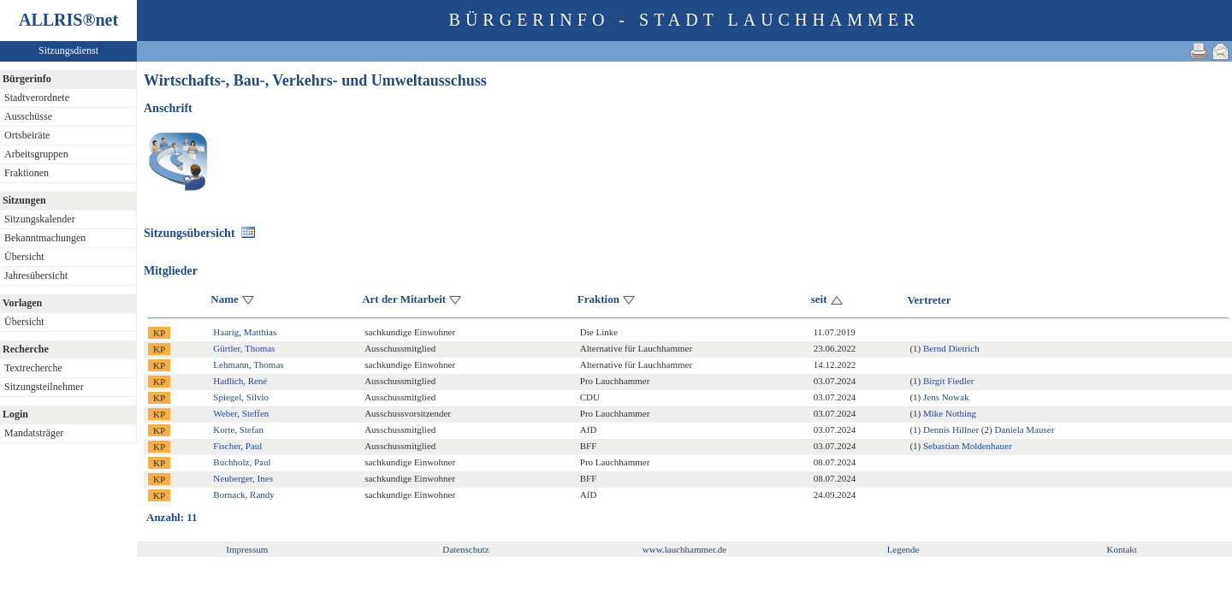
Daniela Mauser (1024, 429)
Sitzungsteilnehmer (44, 387)
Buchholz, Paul (241, 462)
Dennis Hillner (951, 429)
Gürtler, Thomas (244, 348)
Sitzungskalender (39, 219)
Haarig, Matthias (244, 332)
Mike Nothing (949, 413)
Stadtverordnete (36, 98)
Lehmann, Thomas (248, 364)
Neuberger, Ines (243, 478)
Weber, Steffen (241, 413)
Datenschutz (465, 549)
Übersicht (24, 257)
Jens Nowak (945, 397)
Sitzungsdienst (68, 50)
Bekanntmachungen (45, 238)
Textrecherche (33, 368)
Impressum (247, 549)
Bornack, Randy (243, 494)
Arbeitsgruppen (36, 154)
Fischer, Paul (237, 446)
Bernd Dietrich (951, 348)
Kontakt (1121, 549)
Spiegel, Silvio (241, 397)
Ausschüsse (28, 116)
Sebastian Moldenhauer (967, 446)
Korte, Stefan (238, 429)
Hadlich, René (240, 381)
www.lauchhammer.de (684, 549)
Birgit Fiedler (948, 381)
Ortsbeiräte (27, 135)
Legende (903, 549)
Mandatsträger (33, 433)
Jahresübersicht (36, 275)
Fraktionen (26, 173)
